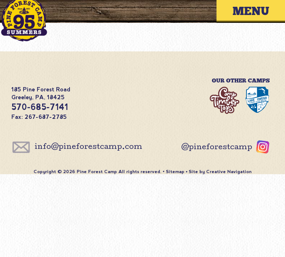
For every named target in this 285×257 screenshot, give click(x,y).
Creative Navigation (228, 171)
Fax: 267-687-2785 (39, 117)
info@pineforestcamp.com (88, 147)
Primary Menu (256, 11)
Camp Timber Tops (224, 101)
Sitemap (175, 171)
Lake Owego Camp (257, 101)
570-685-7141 (39, 107)
